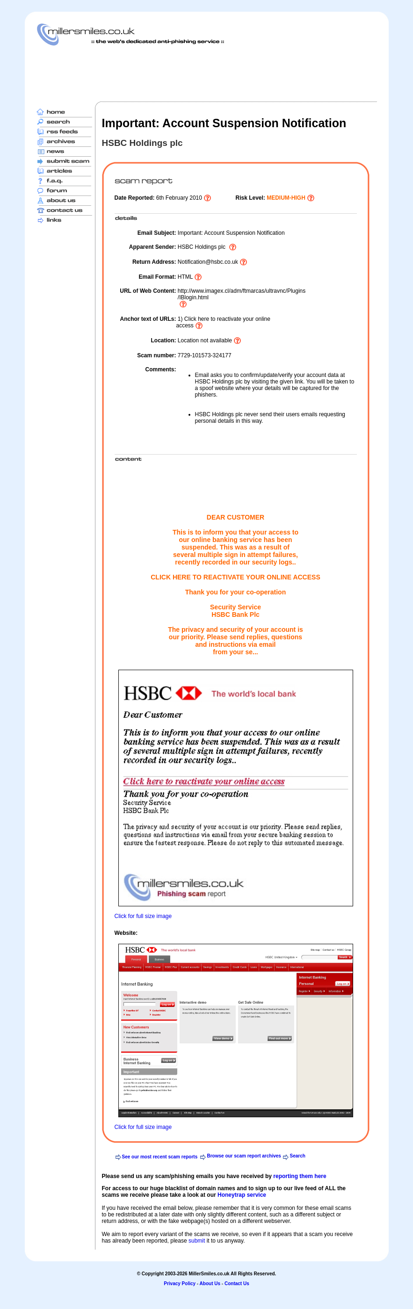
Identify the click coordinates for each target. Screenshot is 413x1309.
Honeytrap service (241, 1195)
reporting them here (299, 1176)
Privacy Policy (180, 1283)
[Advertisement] (206, 73)
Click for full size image (143, 916)
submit (196, 1240)
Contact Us (237, 1283)
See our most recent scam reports (160, 1156)
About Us (210, 1283)
